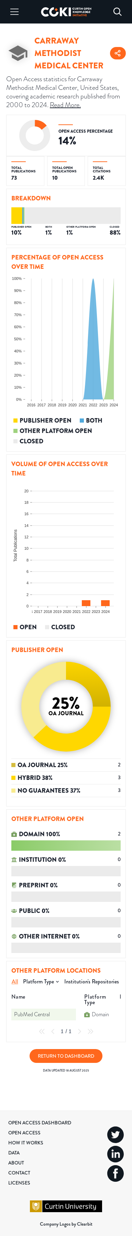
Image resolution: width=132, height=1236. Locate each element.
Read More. (65, 105)
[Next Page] (79, 1031)
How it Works (25, 1142)
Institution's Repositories (91, 981)
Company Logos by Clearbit (66, 1223)
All (15, 981)
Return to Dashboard (66, 1056)
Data (14, 1152)
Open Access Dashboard (39, 1122)
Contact (19, 1172)
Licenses (19, 1182)
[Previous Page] (52, 1031)
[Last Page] (90, 1031)
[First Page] (41, 1031)
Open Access (24, 1132)
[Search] (117, 12)
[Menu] (14, 12)
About (16, 1162)
